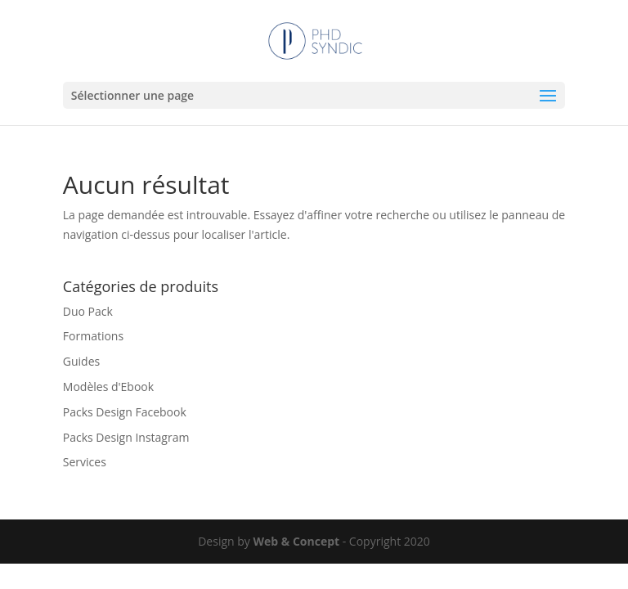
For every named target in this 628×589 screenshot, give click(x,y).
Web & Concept (296, 541)
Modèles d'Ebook (108, 386)
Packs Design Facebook (124, 412)
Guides (81, 361)
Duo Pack (88, 311)
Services (84, 462)
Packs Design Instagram (126, 437)
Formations (93, 336)
